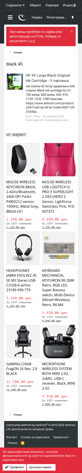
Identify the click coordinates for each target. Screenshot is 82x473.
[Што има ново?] (72, 17)
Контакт (11, 437)
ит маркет (16, 134)
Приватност (61, 437)
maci (28, 116)
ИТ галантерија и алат (55, 120)
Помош (12, 442)
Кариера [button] (52, 5)
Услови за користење (35, 437)
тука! (31, 41)
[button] (10, 18)
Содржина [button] (14, 5)
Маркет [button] (35, 5)
